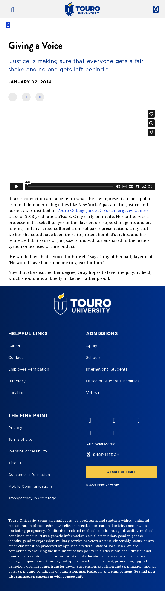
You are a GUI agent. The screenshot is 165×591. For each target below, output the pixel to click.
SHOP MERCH (106, 455)
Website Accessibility (27, 451)
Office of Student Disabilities (112, 381)
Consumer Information (29, 475)
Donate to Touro (121, 472)
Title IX (15, 463)
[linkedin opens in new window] (138, 419)
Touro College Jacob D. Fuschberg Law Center (102, 210)
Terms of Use (20, 439)
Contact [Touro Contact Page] (15, 357)
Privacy (15, 428)
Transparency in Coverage (32, 498)
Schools (93, 357)
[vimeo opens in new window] (89, 419)
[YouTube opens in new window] (114, 419)
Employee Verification (28, 369)
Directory (17, 381)
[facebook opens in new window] (89, 431)
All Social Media (100, 444)
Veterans (94, 393)
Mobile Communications (30, 486)
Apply (92, 346)
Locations (17, 393)
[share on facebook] (12, 97)
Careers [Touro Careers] (15, 346)
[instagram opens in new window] (138, 431)
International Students (106, 369)
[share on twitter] (39, 97)
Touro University (108, 485)
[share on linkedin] (26, 97)
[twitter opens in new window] (114, 431)
